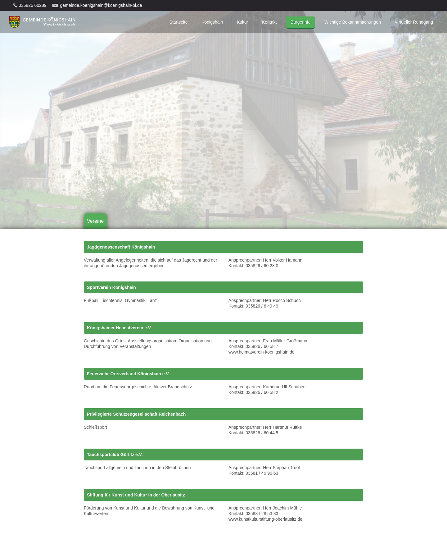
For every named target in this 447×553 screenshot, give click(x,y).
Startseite (178, 22)
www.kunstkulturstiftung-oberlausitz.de (265, 519)
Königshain (212, 22)
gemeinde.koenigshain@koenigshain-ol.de (101, 5)
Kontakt (269, 22)
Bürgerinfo (301, 22)
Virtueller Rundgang (414, 22)
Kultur (242, 22)
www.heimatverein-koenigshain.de (261, 352)
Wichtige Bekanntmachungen (352, 22)
